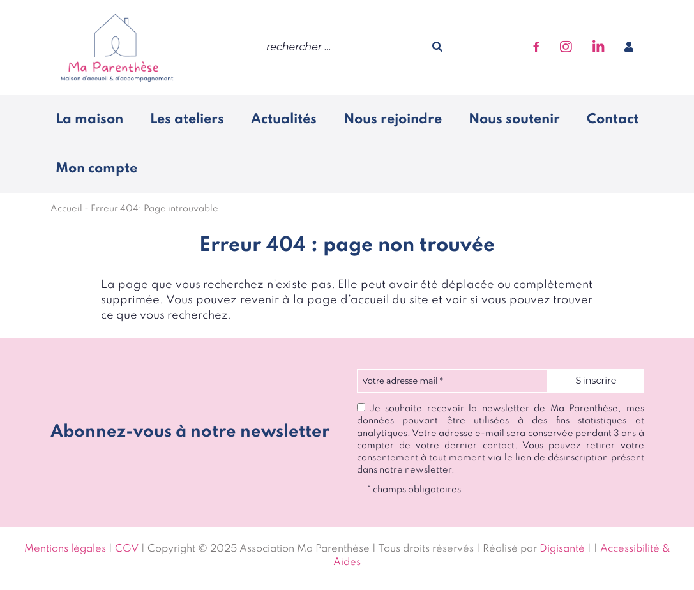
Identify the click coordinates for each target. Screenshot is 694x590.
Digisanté (562, 549)
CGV (127, 549)
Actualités (284, 119)
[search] (353, 47)
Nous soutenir (514, 119)
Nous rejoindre (392, 119)
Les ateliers (187, 119)
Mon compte (96, 169)
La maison (89, 119)
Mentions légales (65, 549)
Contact (612, 119)
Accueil (66, 208)
